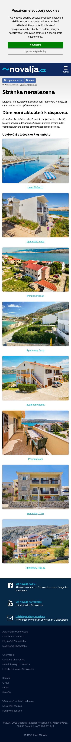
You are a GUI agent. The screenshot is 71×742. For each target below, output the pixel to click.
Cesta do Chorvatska (13, 659)
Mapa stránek (12, 85)
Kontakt (6, 678)
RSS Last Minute (35, 735)
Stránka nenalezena (28, 85)
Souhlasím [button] (35, 44)
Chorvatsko (8, 654)
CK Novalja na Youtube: (29, 601)
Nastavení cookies (12, 706)
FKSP (5, 687)
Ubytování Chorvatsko (14, 641)
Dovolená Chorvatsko (13, 636)
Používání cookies (12, 710)
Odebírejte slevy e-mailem (30, 616)
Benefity (6, 692)
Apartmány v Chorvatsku (15, 631)
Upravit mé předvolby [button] (35, 51)
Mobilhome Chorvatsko (14, 646)
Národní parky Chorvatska (16, 664)
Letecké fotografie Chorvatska (18, 669)
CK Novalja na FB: (26, 583)
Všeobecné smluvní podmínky (18, 701)
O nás (5, 682)
